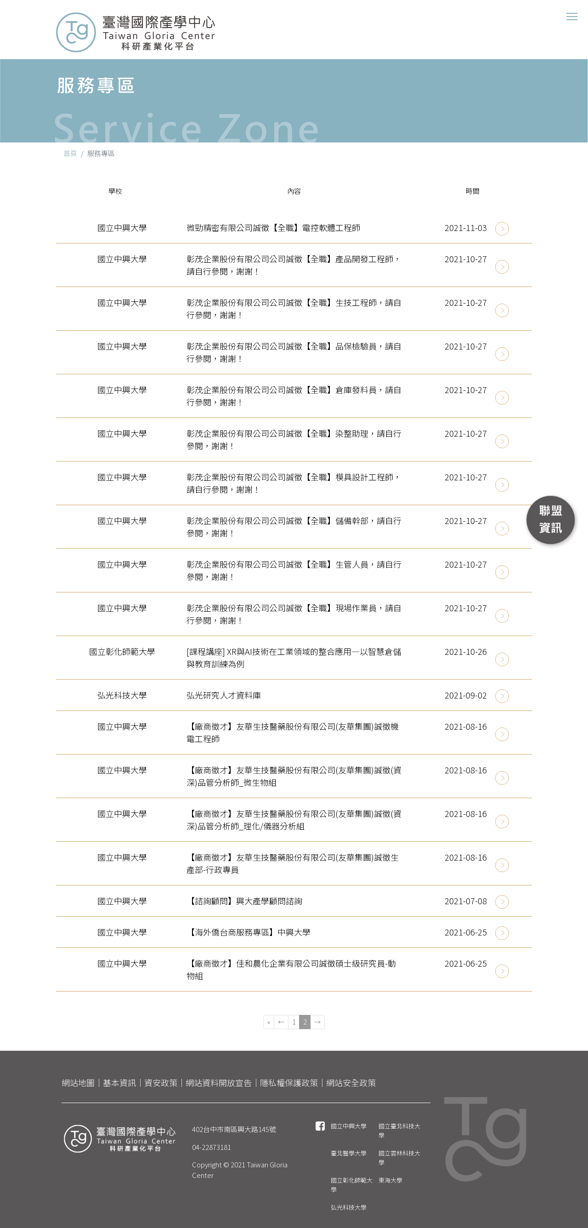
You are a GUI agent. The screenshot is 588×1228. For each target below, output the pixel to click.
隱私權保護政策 (289, 1082)
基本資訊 (119, 1082)
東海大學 (390, 1180)
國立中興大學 (349, 1125)
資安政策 (160, 1082)
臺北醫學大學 (349, 1153)
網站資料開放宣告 (219, 1082)
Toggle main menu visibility (572, 14)
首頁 (70, 153)
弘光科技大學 (349, 1207)
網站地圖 (78, 1082)
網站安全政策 (351, 1082)
